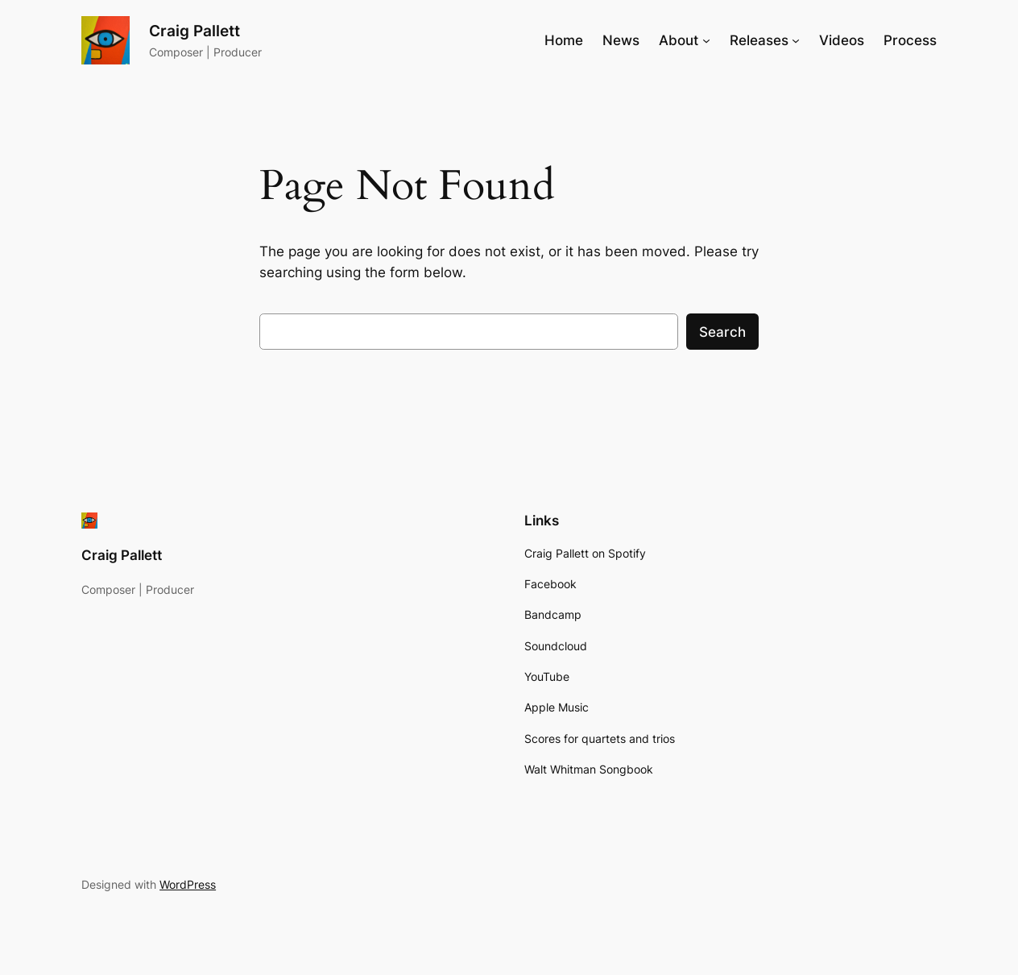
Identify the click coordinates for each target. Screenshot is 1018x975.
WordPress (187, 884)
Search (722, 332)
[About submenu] (706, 40)
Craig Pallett (194, 30)
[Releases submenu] (796, 40)
